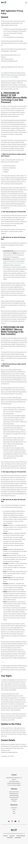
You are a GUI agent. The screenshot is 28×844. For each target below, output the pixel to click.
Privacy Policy (8, 77)
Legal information (18, 837)
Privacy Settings (10, 837)
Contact (14, 813)
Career (14, 811)
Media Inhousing (14, 799)
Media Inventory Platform (14, 797)
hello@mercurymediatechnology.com (14, 783)
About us (14, 809)
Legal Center (5, 835)
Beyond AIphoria (14, 807)
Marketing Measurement (14, 793)
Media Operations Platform (14, 791)
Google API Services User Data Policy (16, 263)
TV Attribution (14, 801)
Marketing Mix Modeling (14, 795)
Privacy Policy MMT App (20, 835)
